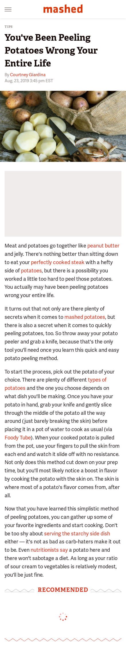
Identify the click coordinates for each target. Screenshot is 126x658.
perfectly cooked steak (57, 262)
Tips (9, 26)
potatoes (31, 270)
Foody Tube (18, 437)
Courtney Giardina (28, 75)
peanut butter (103, 245)
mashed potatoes (84, 317)
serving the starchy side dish (77, 533)
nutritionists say (49, 550)
